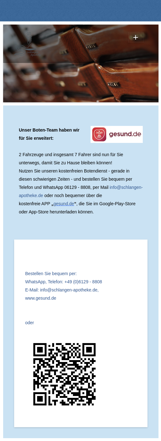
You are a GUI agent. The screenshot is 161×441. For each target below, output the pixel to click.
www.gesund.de (40, 298)
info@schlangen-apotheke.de (68, 289)
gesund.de (63, 203)
